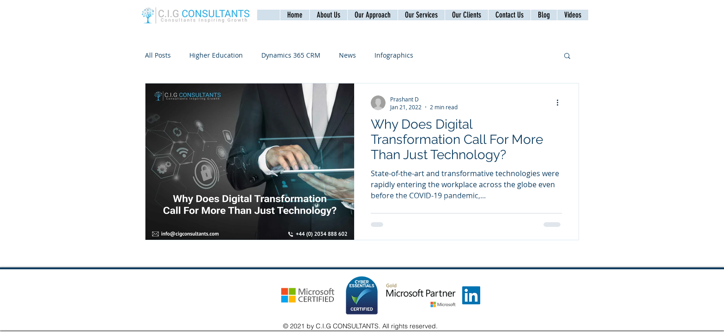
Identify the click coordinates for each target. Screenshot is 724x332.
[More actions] (560, 102)
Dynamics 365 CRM (290, 55)
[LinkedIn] (471, 295)
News (347, 55)
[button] (509, 15)
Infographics (393, 55)
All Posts (158, 55)
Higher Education (216, 55)
